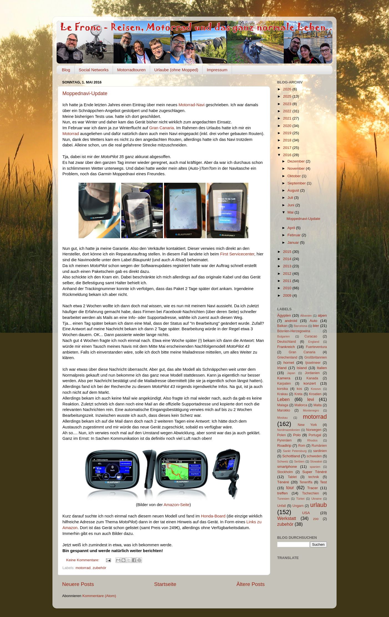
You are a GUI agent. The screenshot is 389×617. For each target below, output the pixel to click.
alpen (322, 315)
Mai (291, 212)
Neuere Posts (78, 584)
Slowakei (316, 461)
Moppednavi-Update (84, 93)
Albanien (306, 315)
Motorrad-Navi (191, 105)
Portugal (315, 435)
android (291, 321)
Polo (296, 435)
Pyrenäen (284, 440)
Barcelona (300, 325)
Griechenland (287, 357)
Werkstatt (286, 518)
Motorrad (70, 133)
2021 (287, 118)
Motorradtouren (131, 69)
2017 (287, 148)
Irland (282, 368)
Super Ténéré (314, 472)
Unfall (281, 506)
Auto (313, 321)
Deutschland (286, 342)
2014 (287, 259)
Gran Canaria (161, 128)
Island (302, 368)
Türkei (300, 498)
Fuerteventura (316, 347)
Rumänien (319, 446)
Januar (293, 242)
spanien (315, 466)
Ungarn (298, 506)
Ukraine (316, 498)
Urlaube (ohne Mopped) (176, 69)
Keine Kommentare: (83, 560)
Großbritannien (315, 357)
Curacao (310, 336)
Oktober (294, 176)
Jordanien (312, 373)
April (291, 228)
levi (310, 399)
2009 (287, 295)
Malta (318, 405)
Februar (294, 235)
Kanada (312, 378)
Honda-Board (213, 516)
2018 (287, 140)
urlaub (318, 504)
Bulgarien (283, 336)
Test (323, 482)
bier (316, 326)
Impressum (217, 69)
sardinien (320, 451)
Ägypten (284, 315)
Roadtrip (284, 445)
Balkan (282, 326)
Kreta (298, 394)
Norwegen (313, 430)
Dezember (296, 161)
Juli (290, 197)
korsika (282, 389)
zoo (316, 519)
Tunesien (283, 498)
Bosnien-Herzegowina (293, 331)
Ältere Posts (250, 584)
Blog (66, 69)
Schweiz (282, 461)
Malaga (282, 405)
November (296, 168)
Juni (291, 205)
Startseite (165, 584)
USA (306, 513)
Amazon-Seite (177, 504)
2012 (287, 273)
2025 (287, 96)
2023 (287, 104)
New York (307, 425)
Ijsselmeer (312, 363)
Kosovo (316, 388)
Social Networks (94, 69)
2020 (287, 126)
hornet (289, 362)
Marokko (283, 410)
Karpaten (284, 383)
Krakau (282, 394)
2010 (287, 288)
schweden (314, 456)
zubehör (99, 568)
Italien (322, 368)
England (313, 341)
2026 (287, 89)
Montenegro (311, 410)
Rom (301, 446)
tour (290, 487)
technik (313, 477)
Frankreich (286, 347)
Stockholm (285, 472)
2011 (287, 281)
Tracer (312, 488)
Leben (283, 399)
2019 (287, 133)
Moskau (282, 417)
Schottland (291, 456)
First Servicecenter (237, 254)
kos (299, 389)
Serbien (299, 461)
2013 (287, 266)
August (293, 190)
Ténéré (283, 482)
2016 (287, 155)
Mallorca (300, 405)
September (297, 183)
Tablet (292, 477)
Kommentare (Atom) (99, 596)
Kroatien (315, 394)
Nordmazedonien (288, 429)
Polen (281, 435)
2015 (287, 252)
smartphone (287, 466)
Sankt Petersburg (295, 451)
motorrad (82, 568)
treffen (282, 493)
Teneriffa (305, 482)
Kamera (283, 378)
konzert (310, 383)
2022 (287, 111)
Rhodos (312, 440)
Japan (291, 373)
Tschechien (310, 493)
